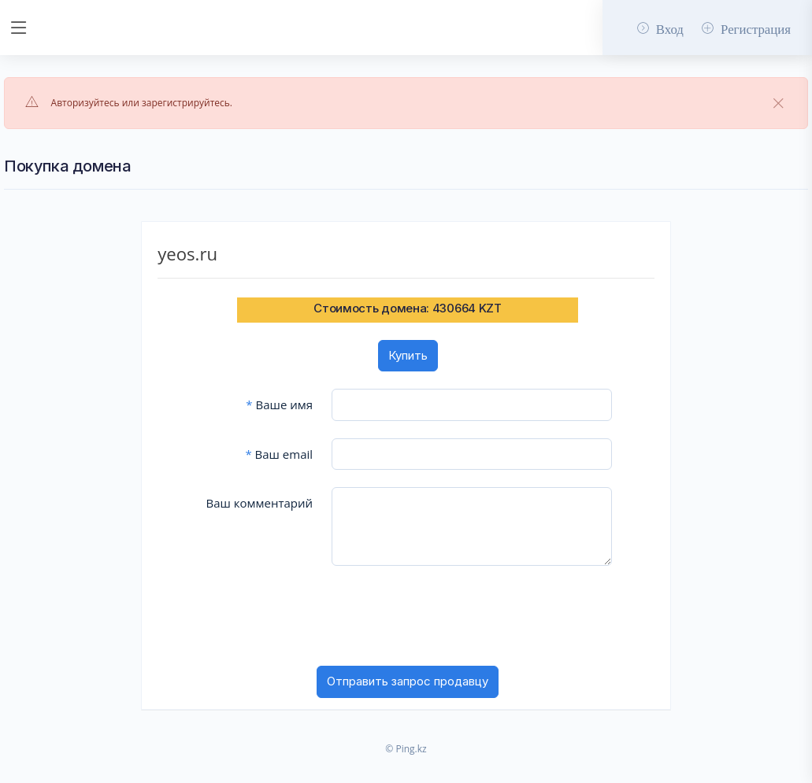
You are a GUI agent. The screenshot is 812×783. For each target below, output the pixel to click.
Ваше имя (279, 404)
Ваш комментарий (259, 503)
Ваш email (279, 454)
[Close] (779, 104)
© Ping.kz (405, 748)
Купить (408, 355)
